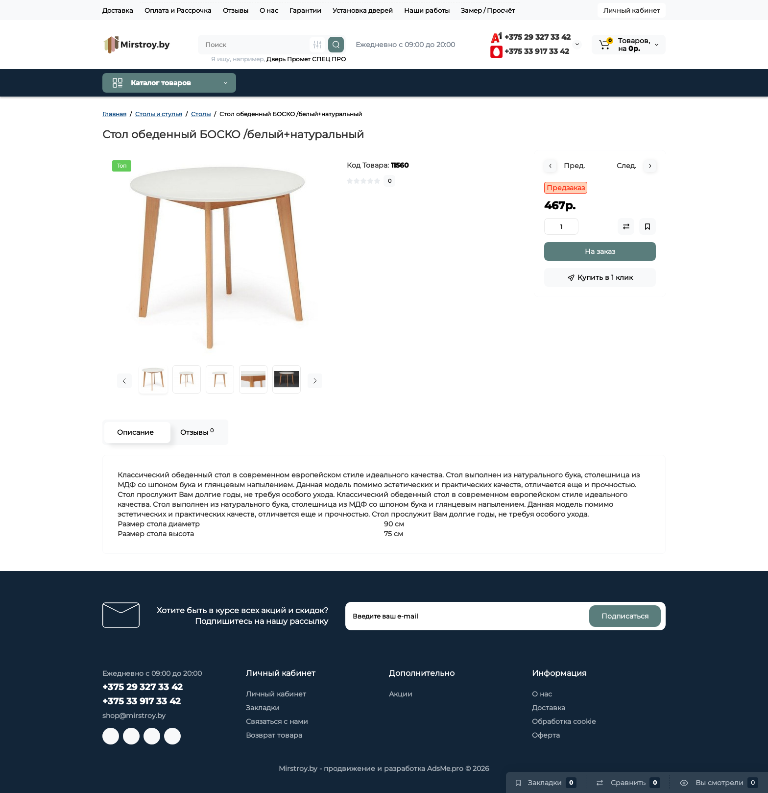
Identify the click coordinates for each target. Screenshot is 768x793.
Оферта (546, 735)
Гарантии (305, 10)
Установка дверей (363, 10)
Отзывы (235, 10)
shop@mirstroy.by (134, 715)
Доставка (117, 10)
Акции (400, 694)
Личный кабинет (631, 10)
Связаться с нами (277, 721)
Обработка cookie (564, 721)
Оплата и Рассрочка (178, 10)
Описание (135, 432)
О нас (269, 10)
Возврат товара (274, 735)
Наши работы (427, 10)
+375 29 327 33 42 (530, 37)
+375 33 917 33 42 (529, 51)
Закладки (263, 707)
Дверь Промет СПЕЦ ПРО (306, 59)
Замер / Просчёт (488, 10)
